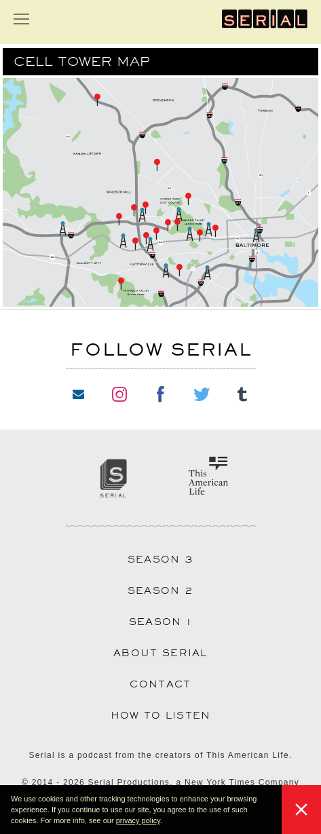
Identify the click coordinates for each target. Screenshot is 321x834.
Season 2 (160, 590)
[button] (165, 821)
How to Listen (161, 715)
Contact (160, 684)
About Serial (160, 653)
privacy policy (138, 820)
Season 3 (160, 559)
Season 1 (160, 621)
